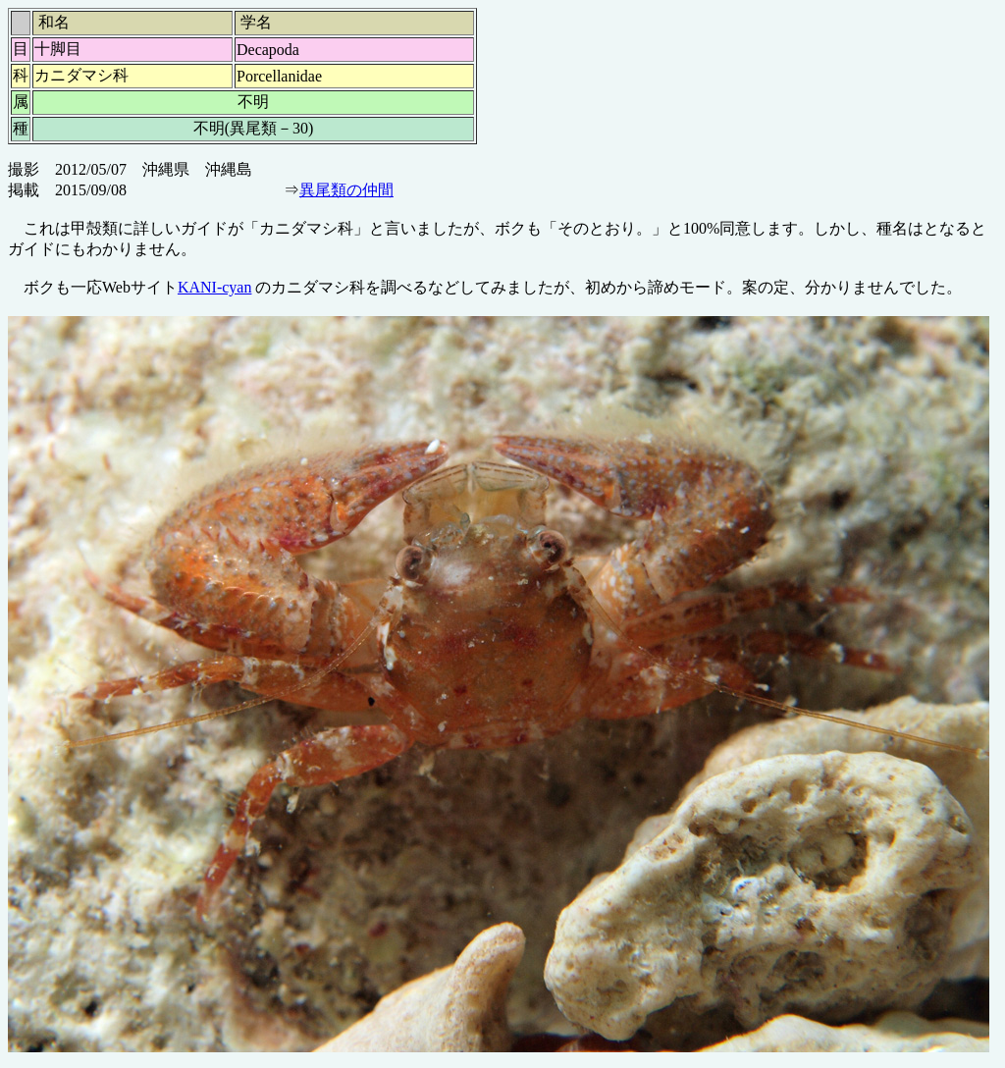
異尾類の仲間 (346, 190)
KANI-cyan (215, 287)
